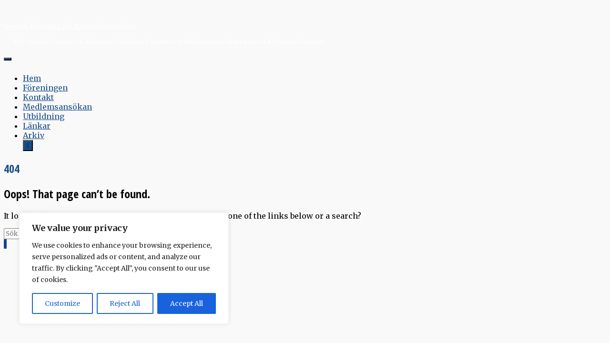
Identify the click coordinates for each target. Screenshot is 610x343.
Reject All (125, 303)
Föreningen (45, 87)
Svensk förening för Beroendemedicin (70, 26)
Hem (32, 78)
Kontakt (38, 97)
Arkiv (33, 135)
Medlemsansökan (57, 106)
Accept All (186, 303)
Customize (62, 303)
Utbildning (43, 116)
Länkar (37, 126)
